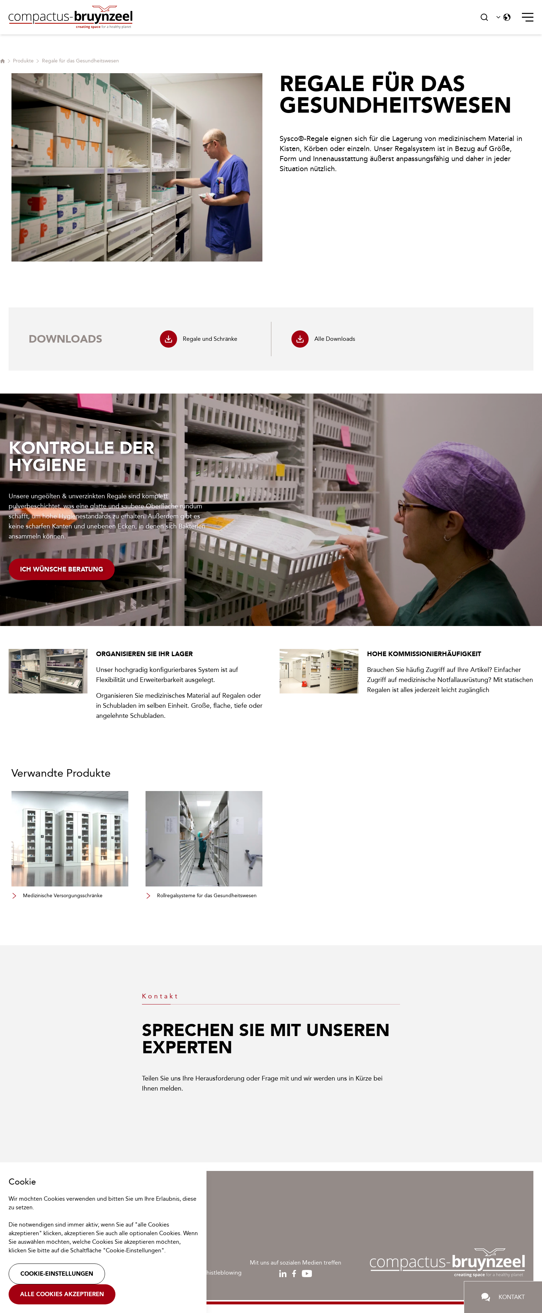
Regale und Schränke (198, 339)
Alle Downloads (323, 339)
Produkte (23, 61)
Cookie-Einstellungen (56, 1273)
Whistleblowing (221, 1272)
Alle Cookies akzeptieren (62, 1294)
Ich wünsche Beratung (61, 569)
